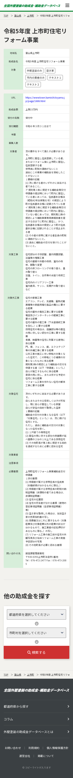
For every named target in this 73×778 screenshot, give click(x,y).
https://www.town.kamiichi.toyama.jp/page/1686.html (45, 99)
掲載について (46, 756)
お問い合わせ (13, 748)
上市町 (30, 15)
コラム (8, 719)
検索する (36, 652)
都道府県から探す (16, 706)
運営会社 (24, 756)
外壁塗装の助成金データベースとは (28, 731)
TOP (6, 15)
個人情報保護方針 (58, 748)
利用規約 (33, 748)
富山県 (17, 15)
